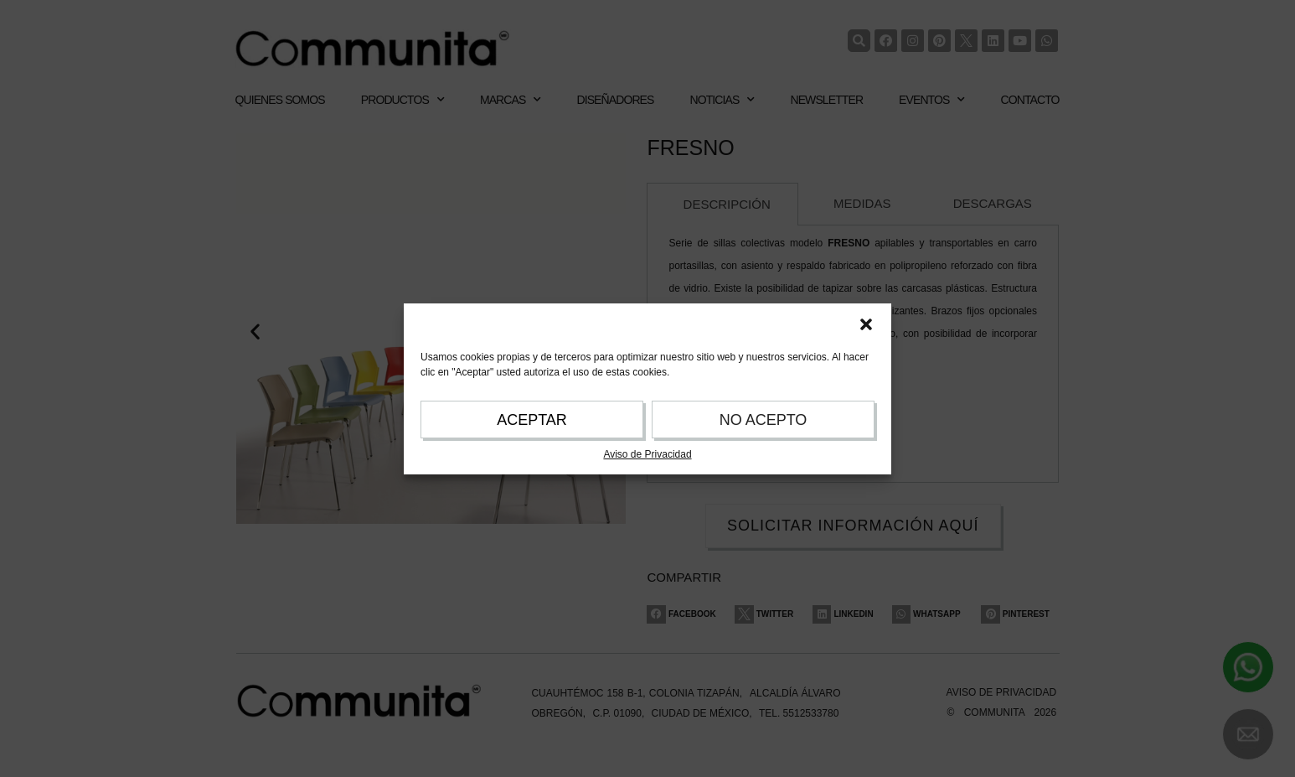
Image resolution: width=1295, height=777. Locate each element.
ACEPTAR (532, 420)
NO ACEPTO (763, 420)
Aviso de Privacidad (647, 454)
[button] (866, 324)
